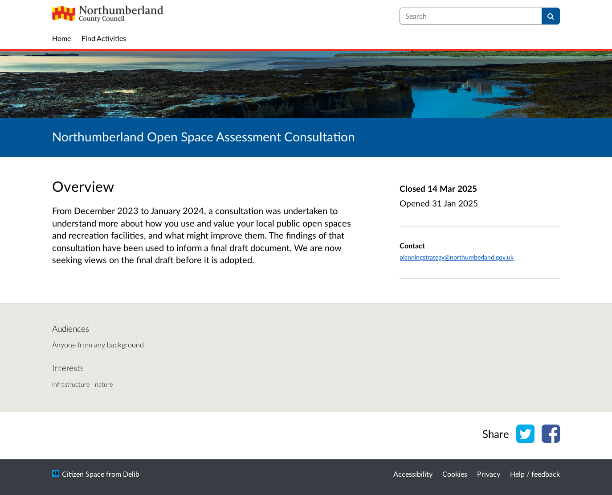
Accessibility (412, 474)
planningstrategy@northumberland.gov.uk (457, 257)
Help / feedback (535, 474)
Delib (131, 474)
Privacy (488, 474)
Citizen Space (83, 474)
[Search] (551, 16)
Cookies (454, 474)
